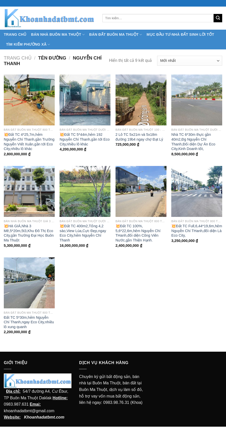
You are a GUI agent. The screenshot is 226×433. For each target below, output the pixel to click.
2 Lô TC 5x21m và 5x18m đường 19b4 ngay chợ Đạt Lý (139, 137)
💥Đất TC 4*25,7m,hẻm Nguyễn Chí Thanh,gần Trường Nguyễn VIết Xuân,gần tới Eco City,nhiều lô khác (29, 142)
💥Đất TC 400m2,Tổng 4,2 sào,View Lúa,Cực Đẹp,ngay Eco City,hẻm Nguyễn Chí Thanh (83, 233)
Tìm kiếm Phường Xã (28, 44)
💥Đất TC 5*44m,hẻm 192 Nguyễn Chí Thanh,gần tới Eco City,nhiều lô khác (85, 139)
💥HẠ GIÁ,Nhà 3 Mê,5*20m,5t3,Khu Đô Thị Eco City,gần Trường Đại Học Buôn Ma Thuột (29, 233)
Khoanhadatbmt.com (44, 417)
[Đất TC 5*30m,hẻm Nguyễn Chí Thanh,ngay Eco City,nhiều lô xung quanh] (29, 282)
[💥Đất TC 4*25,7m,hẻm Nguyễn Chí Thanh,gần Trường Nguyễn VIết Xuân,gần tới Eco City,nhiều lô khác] (29, 99)
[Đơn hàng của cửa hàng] (189, 61)
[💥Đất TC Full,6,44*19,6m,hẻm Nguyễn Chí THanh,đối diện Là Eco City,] (196, 191)
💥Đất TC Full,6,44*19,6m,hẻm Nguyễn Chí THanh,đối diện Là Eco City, (196, 230)
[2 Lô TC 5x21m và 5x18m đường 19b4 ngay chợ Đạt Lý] (141, 99)
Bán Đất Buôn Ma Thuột (115, 34)
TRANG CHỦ (15, 34)
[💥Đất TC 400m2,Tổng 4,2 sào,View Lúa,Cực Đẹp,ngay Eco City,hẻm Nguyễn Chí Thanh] (85, 191)
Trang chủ (17, 58)
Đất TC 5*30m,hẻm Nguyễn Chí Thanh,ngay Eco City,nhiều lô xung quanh (29, 322)
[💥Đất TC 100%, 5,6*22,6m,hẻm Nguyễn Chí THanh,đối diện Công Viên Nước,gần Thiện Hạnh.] (141, 191)
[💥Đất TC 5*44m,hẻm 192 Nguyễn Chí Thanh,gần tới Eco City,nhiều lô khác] (85, 99)
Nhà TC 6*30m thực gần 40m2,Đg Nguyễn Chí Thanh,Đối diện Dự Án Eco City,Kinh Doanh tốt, (193, 142)
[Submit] (218, 18)
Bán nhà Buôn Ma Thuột (58, 34)
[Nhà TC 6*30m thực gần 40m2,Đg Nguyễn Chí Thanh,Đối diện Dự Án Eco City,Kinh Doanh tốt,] (196, 99)
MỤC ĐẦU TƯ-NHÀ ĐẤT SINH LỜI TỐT (180, 34)
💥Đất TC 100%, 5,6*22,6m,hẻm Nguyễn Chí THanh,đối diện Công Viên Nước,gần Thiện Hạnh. (138, 233)
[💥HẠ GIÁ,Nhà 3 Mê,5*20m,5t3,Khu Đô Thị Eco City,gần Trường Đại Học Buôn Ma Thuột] (29, 191)
